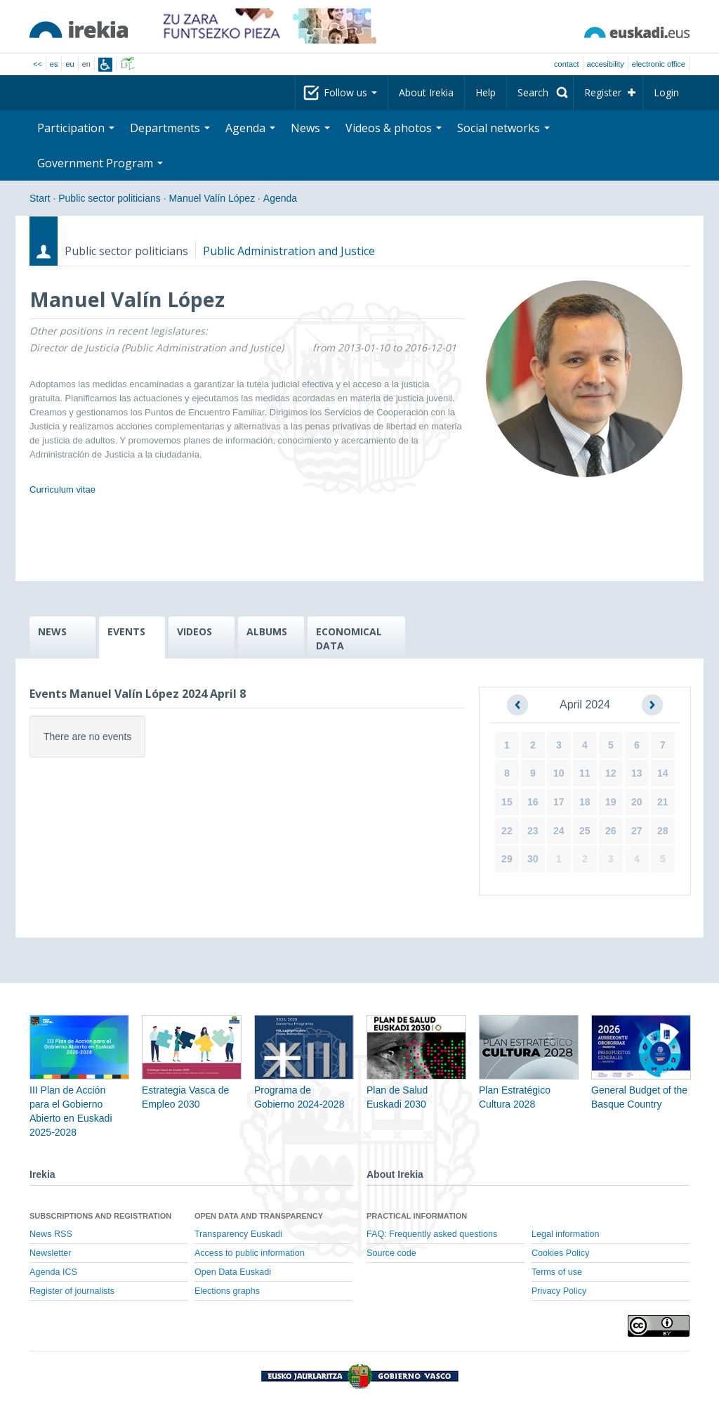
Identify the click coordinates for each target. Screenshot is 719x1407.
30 (533, 858)
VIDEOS (194, 631)
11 (585, 773)
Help (485, 92)
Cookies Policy (561, 1253)
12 (610, 773)
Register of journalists (71, 1291)
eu (69, 64)
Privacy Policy (559, 1291)
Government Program (100, 163)
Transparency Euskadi (238, 1234)
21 (662, 802)
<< (37, 64)
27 (636, 830)
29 (507, 858)
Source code (391, 1253)
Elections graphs (227, 1291)
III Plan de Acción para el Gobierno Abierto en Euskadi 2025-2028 (79, 1090)
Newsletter (50, 1253)
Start (40, 198)
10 (559, 773)
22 (507, 830)
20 (636, 802)
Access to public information (249, 1253)
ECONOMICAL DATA (349, 638)
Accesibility (605, 64)
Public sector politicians (109, 198)
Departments (170, 128)
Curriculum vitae (62, 489)
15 (507, 802)
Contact (566, 64)
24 (559, 830)
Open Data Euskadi (232, 1272)
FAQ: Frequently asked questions (432, 1234)
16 (533, 802)
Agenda (250, 128)
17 (559, 802)
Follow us (350, 92)
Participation (75, 128)
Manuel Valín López (212, 198)
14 (662, 773)
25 (585, 830)
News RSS (50, 1234)
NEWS (52, 631)
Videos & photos (393, 128)
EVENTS (126, 631)
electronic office (658, 64)
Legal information (566, 1234)
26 (610, 830)
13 (636, 773)
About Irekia (426, 92)
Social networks (503, 128)
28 (662, 830)
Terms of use (557, 1272)
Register (602, 92)
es (54, 64)
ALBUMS (266, 631)
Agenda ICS (53, 1272)
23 (533, 830)
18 (585, 802)
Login (666, 92)
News (310, 128)
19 (610, 802)
